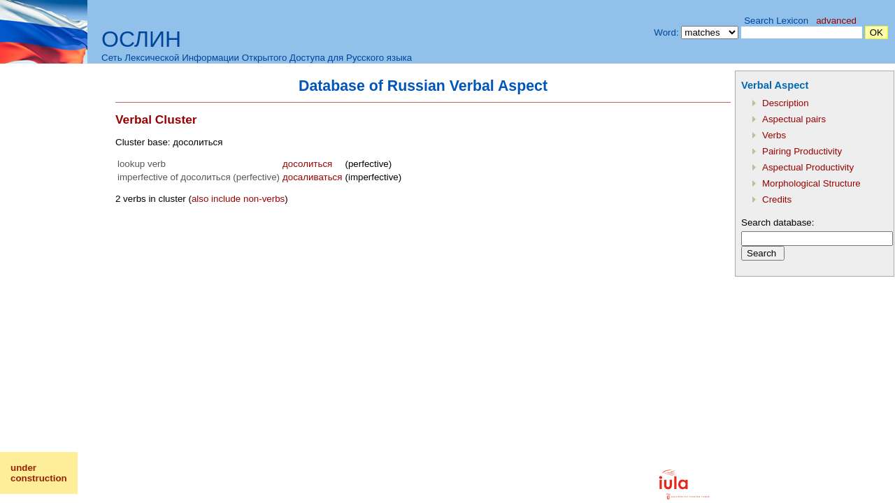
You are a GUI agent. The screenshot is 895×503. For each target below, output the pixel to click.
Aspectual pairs (794, 119)
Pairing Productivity (802, 151)
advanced (836, 20)
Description (785, 103)
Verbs (774, 135)
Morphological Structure (811, 183)
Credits (777, 199)
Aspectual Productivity (808, 167)
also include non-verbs (238, 199)
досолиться (307, 164)
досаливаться (312, 177)
